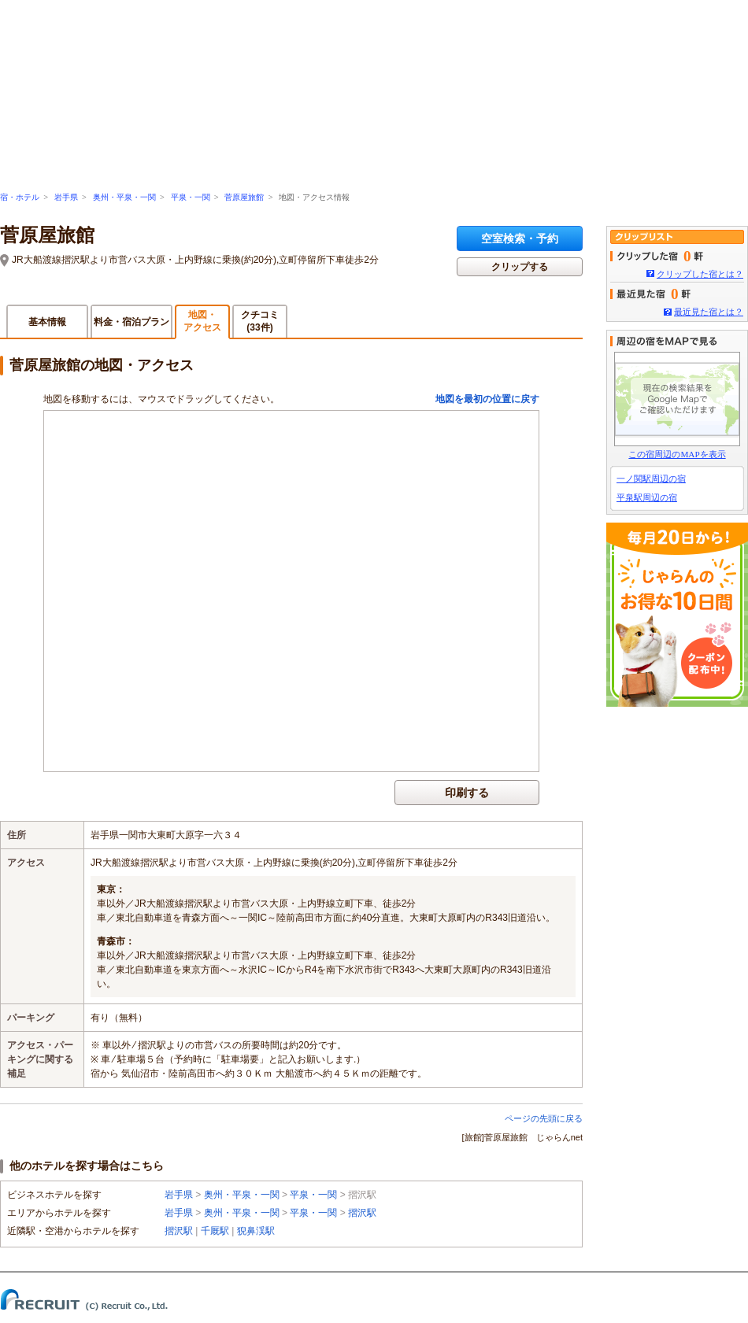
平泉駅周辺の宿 (647, 497)
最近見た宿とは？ (708, 311)
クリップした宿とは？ (700, 274)
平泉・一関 (190, 197)
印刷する (467, 792)
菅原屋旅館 (244, 197)
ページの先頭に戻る (544, 1118)
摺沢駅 (362, 1212)
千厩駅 (215, 1230)
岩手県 (66, 197)
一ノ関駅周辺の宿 (651, 478)
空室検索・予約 (519, 238)
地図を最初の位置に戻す (487, 399)
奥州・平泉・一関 (124, 197)
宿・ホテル (19, 197)
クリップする (519, 266)
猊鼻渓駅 (256, 1230)
